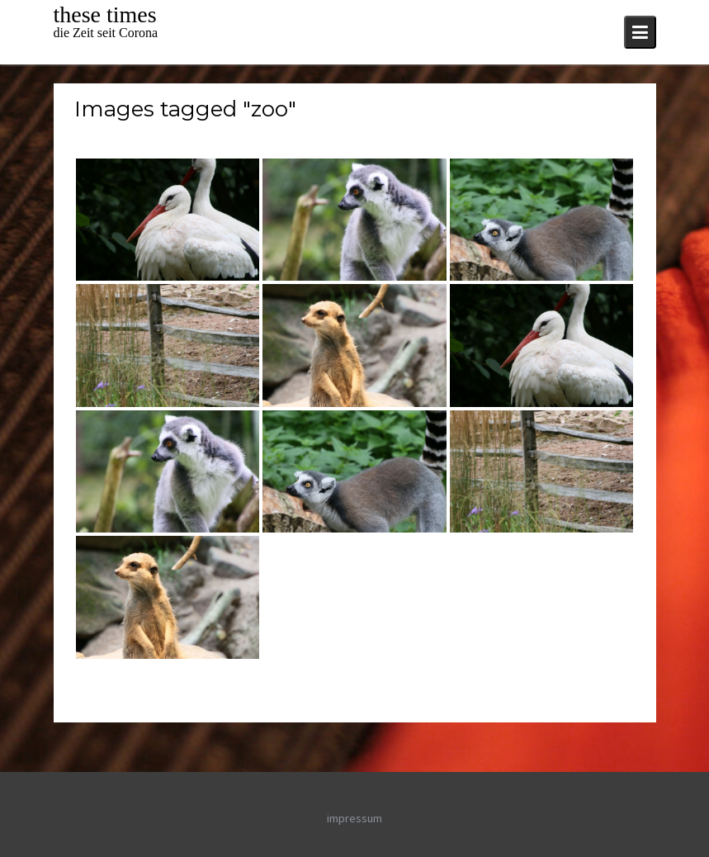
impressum (354, 818)
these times (105, 14)
